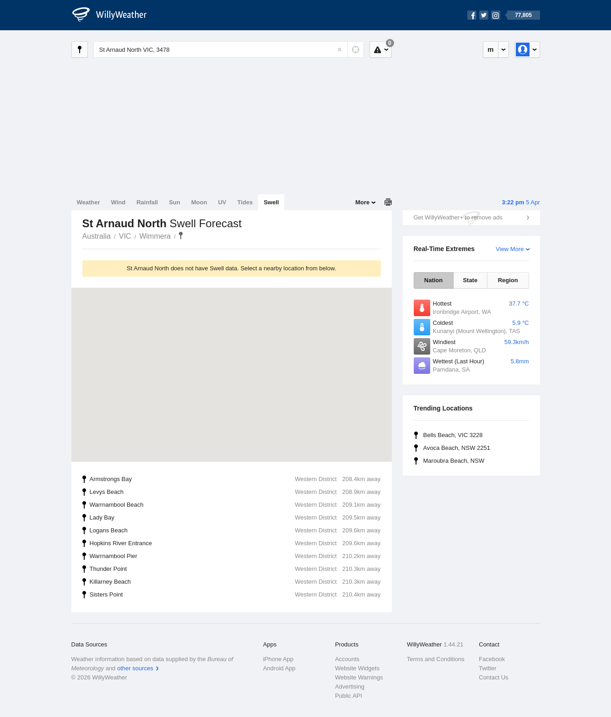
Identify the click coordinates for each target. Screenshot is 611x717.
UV (222, 202)
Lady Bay (235, 517)
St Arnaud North (180, 235)
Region (508, 280)
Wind (118, 202)
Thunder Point (235, 569)
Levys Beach (235, 492)
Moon (199, 202)
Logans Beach (235, 530)
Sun (174, 202)
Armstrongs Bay (235, 479)
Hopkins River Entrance (235, 543)
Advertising (349, 686)
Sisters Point (235, 594)
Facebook (492, 659)
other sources (135, 668)
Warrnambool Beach (235, 504)
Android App (279, 668)
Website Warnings (359, 677)
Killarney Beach (235, 581)
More (362, 202)
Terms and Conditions (436, 659)
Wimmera (154, 236)
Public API (348, 695)
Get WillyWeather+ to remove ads (458, 217)
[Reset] (339, 49)
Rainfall (147, 202)
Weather (88, 202)
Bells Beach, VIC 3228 (453, 435)
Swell (271, 202)
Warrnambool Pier (235, 556)
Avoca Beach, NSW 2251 (456, 447)
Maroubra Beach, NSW (454, 460)
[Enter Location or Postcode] (228, 49)
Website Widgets (357, 668)
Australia (96, 236)
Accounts (347, 659)
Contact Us (493, 677)
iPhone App (278, 659)
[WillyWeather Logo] (114, 15)
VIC (125, 236)
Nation (433, 280)
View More (510, 249)
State (470, 280)
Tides (245, 202)
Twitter (487, 668)
